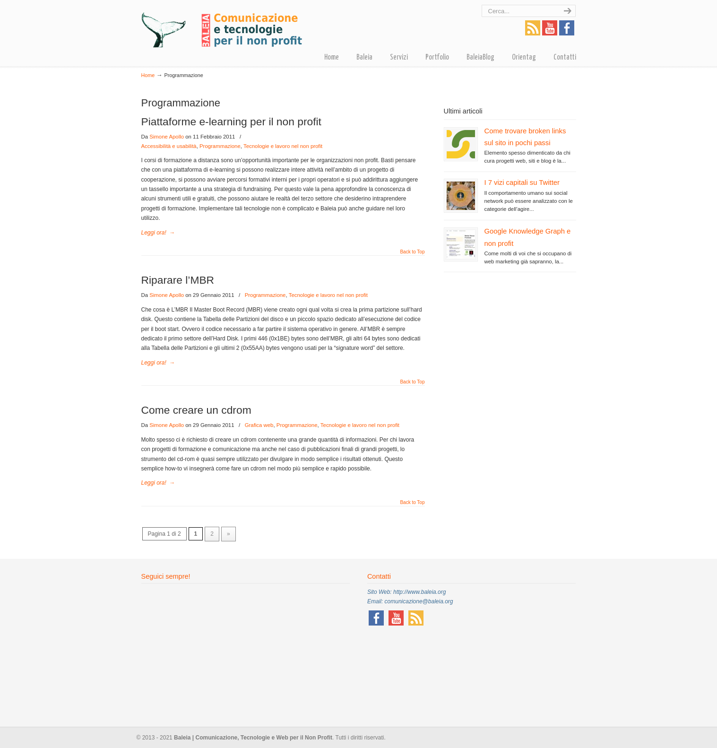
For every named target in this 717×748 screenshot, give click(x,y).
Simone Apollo (166, 136)
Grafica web (259, 425)
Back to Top (412, 252)
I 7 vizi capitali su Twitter (522, 182)
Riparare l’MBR (178, 280)
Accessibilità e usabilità (169, 146)
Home (148, 75)
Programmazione (220, 146)
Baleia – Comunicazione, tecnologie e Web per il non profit (221, 25)
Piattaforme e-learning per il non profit (231, 121)
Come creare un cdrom (196, 410)
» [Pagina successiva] (228, 534)
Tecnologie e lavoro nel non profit (282, 146)
